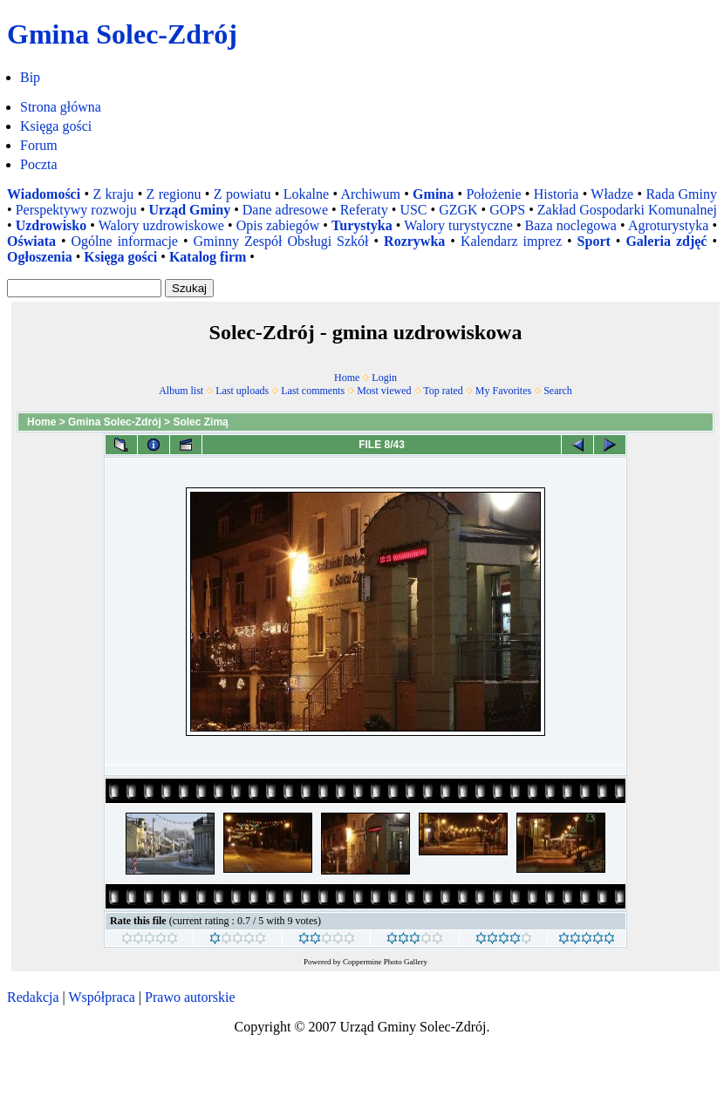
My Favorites (503, 391)
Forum (39, 145)
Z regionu (174, 194)
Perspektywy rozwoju (76, 209)
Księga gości (56, 126)
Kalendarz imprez (511, 241)
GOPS (507, 209)
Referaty (364, 209)
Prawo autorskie (190, 997)
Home (346, 377)
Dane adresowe (285, 209)
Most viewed (384, 391)
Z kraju (112, 194)
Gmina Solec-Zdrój (114, 422)
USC (413, 209)
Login (384, 377)
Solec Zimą (200, 422)
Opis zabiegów (278, 225)
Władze (612, 194)
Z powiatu (242, 194)
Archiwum (370, 194)
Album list (181, 391)
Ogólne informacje (125, 241)
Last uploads (242, 391)
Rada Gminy (681, 194)
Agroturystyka (668, 225)
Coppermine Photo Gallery (385, 961)
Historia (556, 194)
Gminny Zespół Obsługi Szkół (281, 241)
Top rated (442, 391)
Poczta (39, 164)
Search (557, 391)
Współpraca (101, 997)
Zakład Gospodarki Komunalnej (627, 209)
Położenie (493, 194)
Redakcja (33, 997)
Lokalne (306, 194)
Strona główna (60, 106)
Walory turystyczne (458, 225)
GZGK (458, 209)
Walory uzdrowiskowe (161, 225)
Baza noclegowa (571, 225)
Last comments (313, 391)
